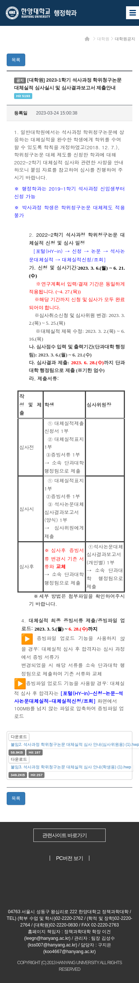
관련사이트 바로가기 (64, 835)
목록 (15, 59)
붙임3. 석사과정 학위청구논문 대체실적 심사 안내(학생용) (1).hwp (71, 767)
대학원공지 (125, 39)
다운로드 (19, 736)
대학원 (103, 39)
